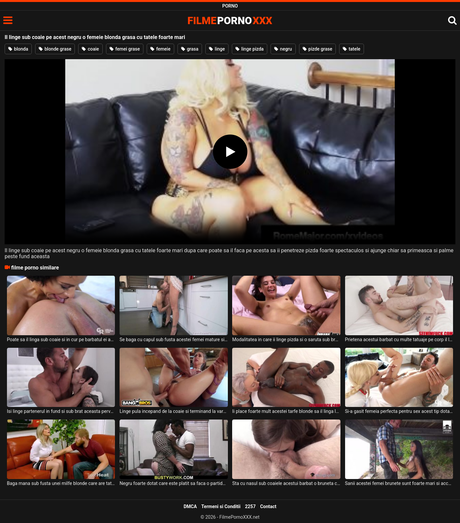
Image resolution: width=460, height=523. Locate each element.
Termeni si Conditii (220, 506)
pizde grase (317, 49)
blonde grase (55, 49)
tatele (351, 49)
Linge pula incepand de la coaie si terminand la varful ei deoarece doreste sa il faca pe (174, 411)
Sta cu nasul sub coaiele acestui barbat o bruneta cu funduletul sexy (286, 483)
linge (217, 49)
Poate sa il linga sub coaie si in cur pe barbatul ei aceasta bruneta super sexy (61, 339)
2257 (250, 506)
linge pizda (249, 49)
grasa (189, 49)
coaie (90, 49)
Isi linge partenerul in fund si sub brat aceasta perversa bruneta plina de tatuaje (61, 411)
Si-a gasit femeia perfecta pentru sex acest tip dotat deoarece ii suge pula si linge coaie (399, 411)
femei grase (125, 49)
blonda (18, 49)
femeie (160, 49)
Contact (268, 506)
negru (283, 49)
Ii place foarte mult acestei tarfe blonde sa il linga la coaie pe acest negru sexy (286, 411)
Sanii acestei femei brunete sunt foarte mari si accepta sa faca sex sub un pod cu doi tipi (399, 483)
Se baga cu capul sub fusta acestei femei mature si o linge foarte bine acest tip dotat (174, 339)
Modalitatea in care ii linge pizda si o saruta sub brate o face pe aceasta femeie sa (286, 339)
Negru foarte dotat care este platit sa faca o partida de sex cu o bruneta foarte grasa (174, 483)
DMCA (190, 506)
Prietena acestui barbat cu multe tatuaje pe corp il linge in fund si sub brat (399, 339)
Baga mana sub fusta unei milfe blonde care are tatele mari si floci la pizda (61, 483)
